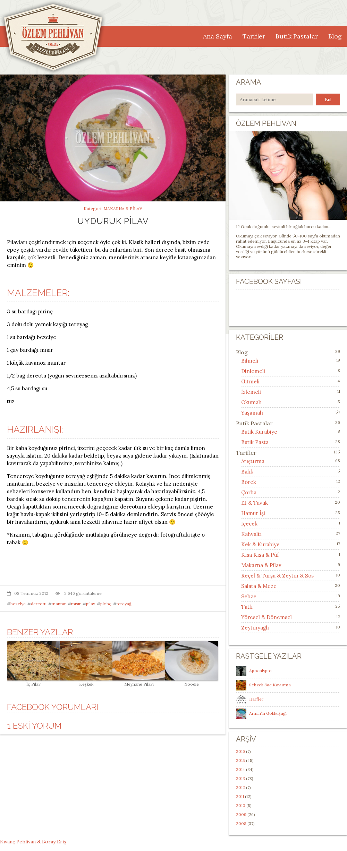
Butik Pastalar (297, 36)
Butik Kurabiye (259, 431)
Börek (248, 482)
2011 (240, 796)
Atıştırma (252, 461)
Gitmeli (250, 381)
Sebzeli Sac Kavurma (270, 684)
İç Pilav (33, 681)
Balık (247, 471)
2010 (240, 805)
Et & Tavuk (254, 503)
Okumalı (251, 402)
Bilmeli (249, 360)
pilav (90, 603)
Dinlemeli (253, 371)
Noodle (191, 681)
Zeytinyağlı (255, 627)
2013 (240, 778)
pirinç (105, 603)
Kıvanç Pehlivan (18, 842)
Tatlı (247, 606)
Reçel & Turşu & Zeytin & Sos (277, 575)
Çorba (248, 492)
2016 (240, 751)
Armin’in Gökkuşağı (268, 713)
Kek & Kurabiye (260, 544)
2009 (241, 814)
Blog (335, 36)
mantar (59, 603)
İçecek (249, 523)
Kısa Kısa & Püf (260, 555)
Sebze (248, 596)
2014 (240, 769)
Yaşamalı (252, 412)
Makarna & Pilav (122, 208)
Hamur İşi (253, 513)
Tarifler (254, 36)
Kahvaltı (251, 534)
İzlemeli (251, 392)
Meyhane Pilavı (138, 681)
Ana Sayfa (217, 36)
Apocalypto (260, 670)
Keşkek (86, 681)
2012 (240, 787)
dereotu (38, 603)
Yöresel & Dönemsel (266, 617)
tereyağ (124, 603)
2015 (240, 760)
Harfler (256, 699)
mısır (76, 603)
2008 (241, 823)
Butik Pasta (255, 442)
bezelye (18, 603)
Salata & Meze (259, 586)
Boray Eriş (54, 842)
